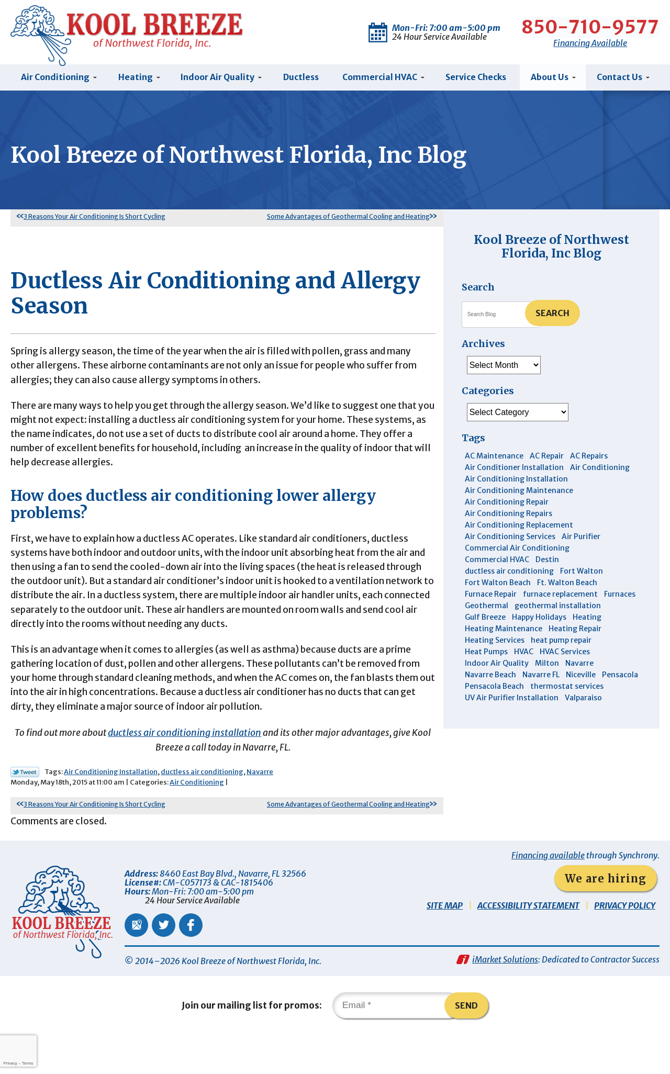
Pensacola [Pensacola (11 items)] (620, 678)
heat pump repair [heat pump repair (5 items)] (561, 643)
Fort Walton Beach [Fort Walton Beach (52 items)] (498, 585)
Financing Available (591, 41)
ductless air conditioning (202, 806)
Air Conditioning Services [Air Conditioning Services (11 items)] (510, 539)
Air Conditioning (197, 817)
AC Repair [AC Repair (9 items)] (547, 459)
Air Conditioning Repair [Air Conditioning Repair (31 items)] (507, 505)
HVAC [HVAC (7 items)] (523, 654)
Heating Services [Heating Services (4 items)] (494, 643)
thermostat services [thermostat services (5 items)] (567, 689)
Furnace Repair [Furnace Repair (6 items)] (491, 597)
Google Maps (136, 961)
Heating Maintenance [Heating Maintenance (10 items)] (503, 631)
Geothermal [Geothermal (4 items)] (486, 608)
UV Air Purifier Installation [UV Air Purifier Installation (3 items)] (512, 701)
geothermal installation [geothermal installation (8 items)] (558, 608)
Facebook (191, 961)
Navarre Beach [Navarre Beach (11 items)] (490, 678)
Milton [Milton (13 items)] (547, 666)
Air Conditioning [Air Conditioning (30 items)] (600, 470)
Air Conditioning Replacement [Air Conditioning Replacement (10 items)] (519, 528)
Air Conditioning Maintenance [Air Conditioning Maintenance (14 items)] (519, 493)
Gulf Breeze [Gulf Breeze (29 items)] (485, 620)
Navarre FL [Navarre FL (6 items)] (541, 678)
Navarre (260, 806)
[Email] (397, 1045)
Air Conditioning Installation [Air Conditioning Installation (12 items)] (516, 482)
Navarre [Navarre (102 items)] (579, 666)
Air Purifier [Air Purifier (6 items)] (581, 539)
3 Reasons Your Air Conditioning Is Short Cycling (94, 219)
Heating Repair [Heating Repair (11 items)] (575, 631)
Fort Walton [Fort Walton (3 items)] (581, 574)
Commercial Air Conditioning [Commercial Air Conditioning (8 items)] (517, 551)
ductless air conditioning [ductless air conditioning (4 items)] (509, 574)
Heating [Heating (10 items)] (587, 620)
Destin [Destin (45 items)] (547, 562)
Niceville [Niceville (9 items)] (581, 678)
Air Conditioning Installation (111, 806)
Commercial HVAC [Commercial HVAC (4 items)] (497, 562)
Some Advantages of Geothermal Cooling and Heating (348, 219)
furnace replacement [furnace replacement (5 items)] (560, 597)
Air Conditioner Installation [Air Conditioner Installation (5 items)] (514, 470)
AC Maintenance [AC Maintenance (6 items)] (494, 459)
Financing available (548, 891)
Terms (28, 1063)
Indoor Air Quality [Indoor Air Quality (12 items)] (497, 666)
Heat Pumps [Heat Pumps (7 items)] (486, 654)
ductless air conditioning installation (184, 766)
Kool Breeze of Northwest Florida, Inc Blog (551, 248)
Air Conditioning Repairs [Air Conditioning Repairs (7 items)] (508, 516)
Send (470, 1044)
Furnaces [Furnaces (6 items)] (619, 597)
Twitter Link (24, 806)
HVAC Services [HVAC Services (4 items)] (565, 654)
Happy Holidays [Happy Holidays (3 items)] (539, 620)
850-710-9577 (591, 26)
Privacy (10, 1063)
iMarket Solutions (505, 997)
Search (552, 315)
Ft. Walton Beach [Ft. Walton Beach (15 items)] (567, 585)
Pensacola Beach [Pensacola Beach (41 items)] (494, 689)
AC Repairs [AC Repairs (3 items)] (589, 459)
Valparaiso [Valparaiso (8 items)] (583, 701)
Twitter (163, 961)
